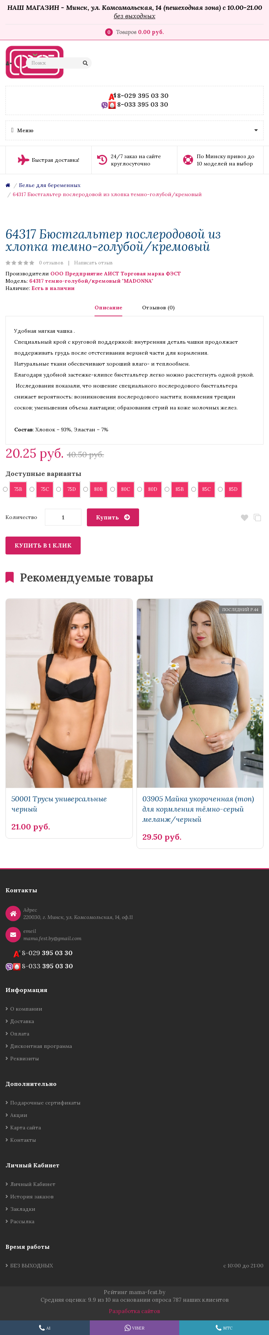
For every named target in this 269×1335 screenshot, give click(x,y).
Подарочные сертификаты (45, 1102)
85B (177, 489)
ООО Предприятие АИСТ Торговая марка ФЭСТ (115, 273)
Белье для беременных (49, 185)
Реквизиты (24, 1058)
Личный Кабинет (32, 1184)
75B (15, 489)
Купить (107, 517)
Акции (18, 1115)
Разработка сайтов (134, 1311)
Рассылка (22, 1221)
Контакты (23, 1140)
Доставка (22, 1021)
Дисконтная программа (41, 1046)
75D (69, 489)
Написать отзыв (93, 262)
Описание (108, 307)
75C (42, 489)
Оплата (19, 1033)
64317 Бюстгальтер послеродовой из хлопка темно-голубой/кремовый (107, 194)
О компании (26, 1009)
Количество (21, 517)
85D (231, 489)
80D (150, 489)
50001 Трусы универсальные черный (59, 803)
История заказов (32, 1196)
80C (123, 489)
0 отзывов (51, 262)
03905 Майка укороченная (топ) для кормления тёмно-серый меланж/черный (198, 809)
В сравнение (257, 518)
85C (204, 489)
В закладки (244, 518)
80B (96, 489)
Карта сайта (25, 1127)
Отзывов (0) (158, 307)
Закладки (22, 1209)
